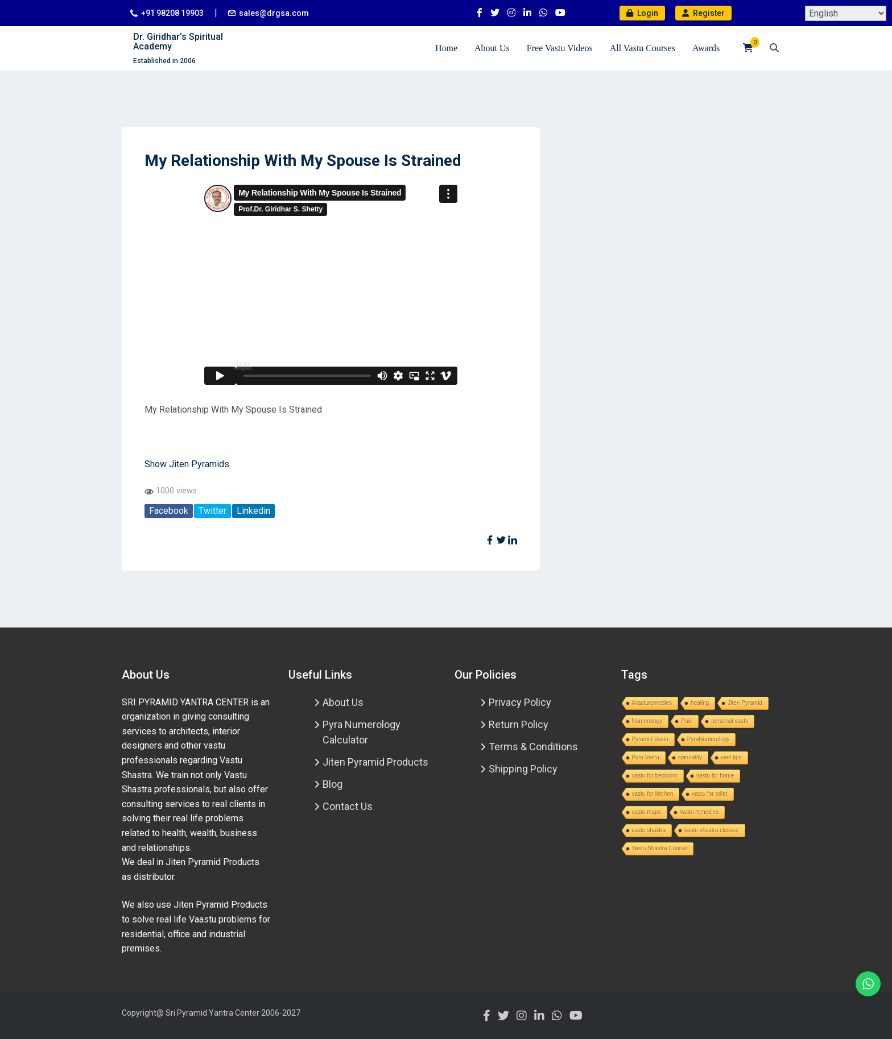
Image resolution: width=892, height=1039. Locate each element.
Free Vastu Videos (560, 48)
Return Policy (518, 724)
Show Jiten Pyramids (186, 464)
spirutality (690, 757)
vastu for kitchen (653, 794)
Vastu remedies (699, 812)
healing (700, 703)
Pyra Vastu (645, 757)
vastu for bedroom (655, 775)
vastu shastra (649, 830)
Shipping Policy (523, 769)
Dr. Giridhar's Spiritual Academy (178, 41)
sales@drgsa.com (274, 13)
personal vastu (729, 721)
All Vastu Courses (642, 48)
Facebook (168, 510)
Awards (706, 48)
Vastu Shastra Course (659, 848)
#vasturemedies (652, 703)
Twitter (212, 510)
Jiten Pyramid (745, 703)
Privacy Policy (520, 702)
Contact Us (348, 806)
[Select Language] (845, 13)
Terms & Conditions (533, 747)
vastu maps (646, 812)
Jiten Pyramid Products (375, 762)
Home (446, 48)
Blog (332, 784)
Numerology (647, 721)
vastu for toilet (709, 794)
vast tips (731, 757)
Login (642, 13)
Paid (686, 721)
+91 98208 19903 (172, 13)
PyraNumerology (708, 739)
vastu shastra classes (711, 830)
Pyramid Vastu (650, 739)
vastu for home (715, 775)
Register (703, 13)
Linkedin (253, 510)
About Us (492, 48)
